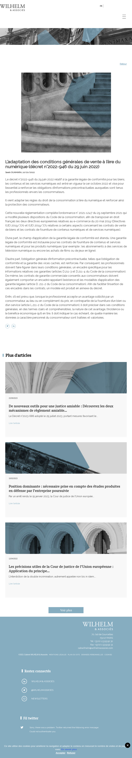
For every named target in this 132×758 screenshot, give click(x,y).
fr (101, 6)
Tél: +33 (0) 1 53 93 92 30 (101, 641)
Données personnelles (92, 655)
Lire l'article (14, 423)
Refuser (71, 753)
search (96, 6)
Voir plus (66, 610)
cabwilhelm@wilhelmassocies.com (95, 648)
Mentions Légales (57, 655)
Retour (123, 64)
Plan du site (74, 655)
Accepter (60, 753)
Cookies (108, 655)
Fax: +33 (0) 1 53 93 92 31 (101, 644)
